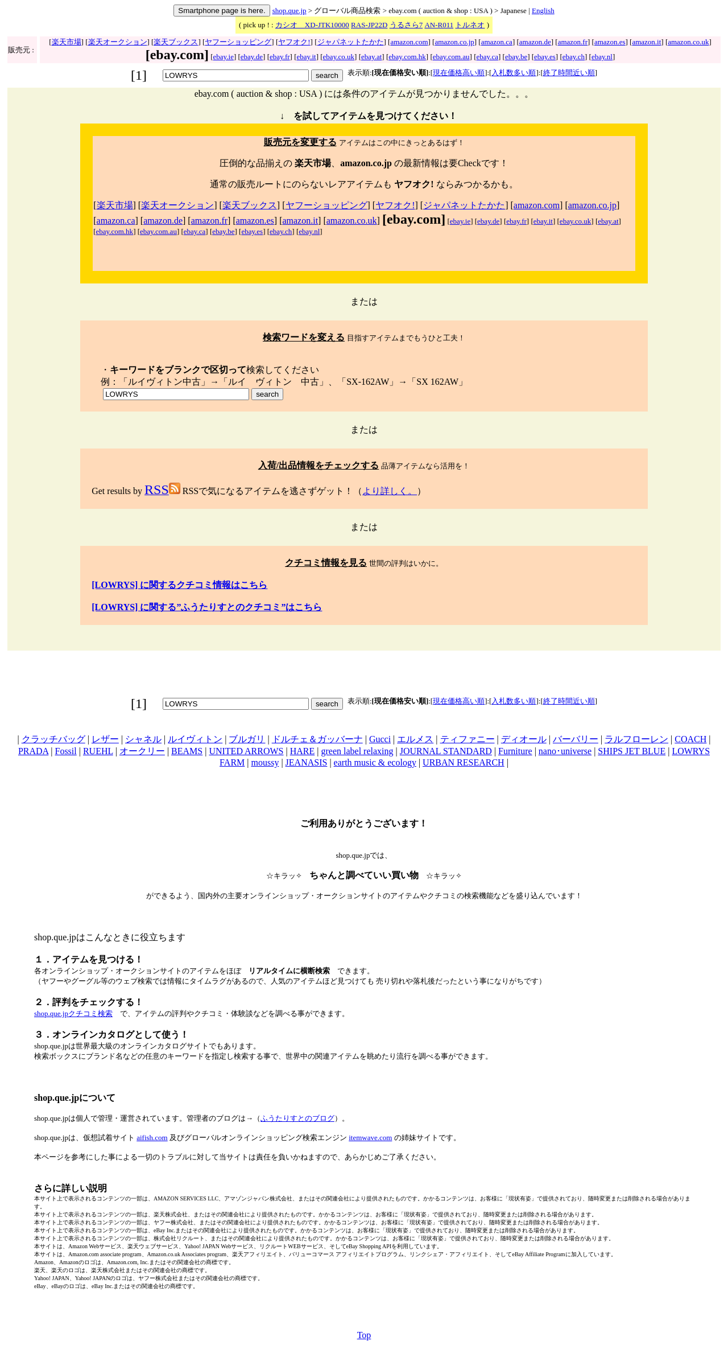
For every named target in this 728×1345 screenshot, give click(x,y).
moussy (265, 762)
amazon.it (646, 42)
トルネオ (470, 24)
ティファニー (467, 739)
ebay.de (252, 56)
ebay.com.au (451, 56)
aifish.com (152, 1137)
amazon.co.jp (454, 42)
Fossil (65, 751)
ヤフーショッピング (238, 42)
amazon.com (409, 42)
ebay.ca (488, 56)
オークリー (142, 751)
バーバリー (575, 739)
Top (364, 1335)
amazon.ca (496, 42)
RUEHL (98, 751)
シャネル (143, 739)
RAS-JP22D (369, 24)
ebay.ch (573, 56)
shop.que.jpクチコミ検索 (73, 1013)
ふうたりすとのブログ (297, 1118)
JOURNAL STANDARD (446, 751)
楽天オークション (117, 42)
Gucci (380, 739)
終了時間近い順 (569, 72)
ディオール (524, 739)
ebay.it (306, 56)
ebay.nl (602, 56)
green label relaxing (357, 751)
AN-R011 (438, 24)
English (543, 10)
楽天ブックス (176, 42)
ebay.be (516, 56)
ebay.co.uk (338, 56)
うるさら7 (406, 24)
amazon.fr (573, 42)
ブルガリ (247, 739)
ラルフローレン (636, 739)
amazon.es (610, 42)
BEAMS (186, 751)
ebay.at (371, 56)
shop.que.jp (289, 10)
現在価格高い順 (459, 72)
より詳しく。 (389, 491)
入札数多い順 (513, 72)
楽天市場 (66, 42)
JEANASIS (307, 762)
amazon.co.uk (688, 42)
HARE (302, 751)
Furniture (515, 751)
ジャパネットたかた (350, 42)
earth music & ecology (375, 762)
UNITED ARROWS (246, 751)
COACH (690, 739)
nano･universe (565, 751)
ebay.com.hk (407, 56)
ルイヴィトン (195, 739)
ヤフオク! (294, 42)
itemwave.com (370, 1137)
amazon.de (535, 42)
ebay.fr (280, 56)
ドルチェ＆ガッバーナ (317, 739)
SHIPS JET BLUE (631, 751)
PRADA (33, 751)
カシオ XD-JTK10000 (312, 24)
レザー (105, 739)
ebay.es (545, 56)
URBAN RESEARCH (463, 762)
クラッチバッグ (53, 739)
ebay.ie (223, 56)
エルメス (415, 739)
